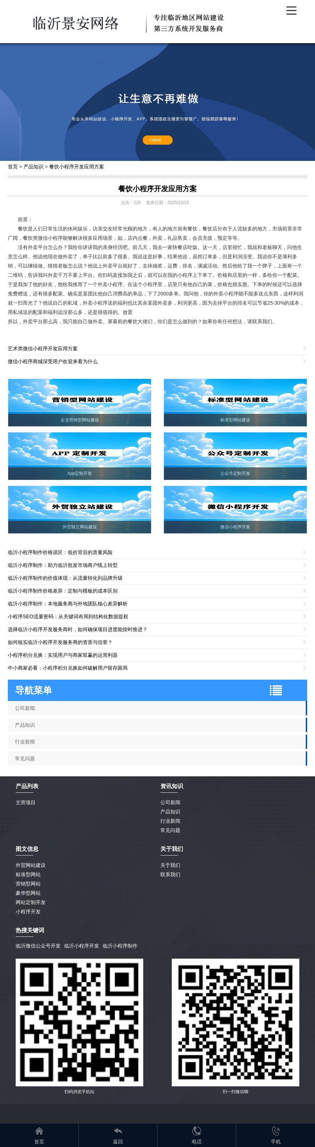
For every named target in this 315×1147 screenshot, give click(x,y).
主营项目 (26, 802)
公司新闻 (25, 708)
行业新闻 (25, 742)
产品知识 (33, 166)
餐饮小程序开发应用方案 (76, 166)
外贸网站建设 (31, 865)
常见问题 (25, 758)
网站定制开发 (31, 902)
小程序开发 (28, 911)
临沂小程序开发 (81, 946)
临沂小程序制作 (120, 946)
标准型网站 (28, 874)
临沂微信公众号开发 (38, 946)
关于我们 (170, 865)
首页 (13, 166)
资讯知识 (171, 786)
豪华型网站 (28, 893)
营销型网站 (28, 884)
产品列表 (27, 786)
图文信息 (27, 849)
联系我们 (170, 874)
